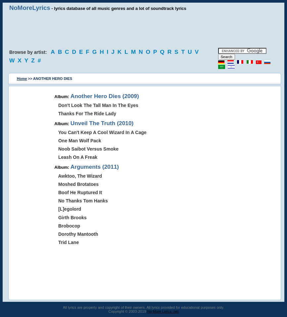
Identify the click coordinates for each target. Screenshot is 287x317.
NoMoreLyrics (29, 7)
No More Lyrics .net (163, 311)
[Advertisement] (143, 30)
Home (22, 79)
